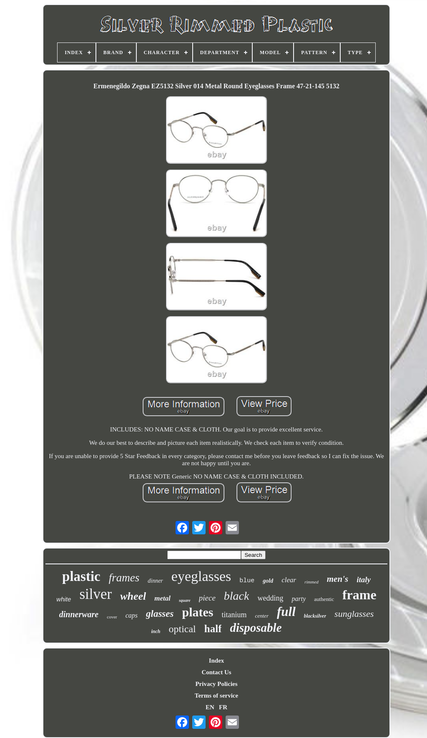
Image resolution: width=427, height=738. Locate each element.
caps (132, 615)
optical (182, 628)
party (298, 598)
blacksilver (315, 616)
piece (207, 597)
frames (124, 577)
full (286, 611)
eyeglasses (201, 576)
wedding (270, 598)
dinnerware (78, 614)
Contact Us (216, 672)
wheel (133, 596)
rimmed (311, 581)
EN (210, 707)
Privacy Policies (216, 684)
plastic (81, 576)
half (213, 628)
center (261, 616)
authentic (324, 599)
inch (155, 631)
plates (197, 612)
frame (359, 594)
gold (268, 581)
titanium (233, 615)
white (63, 599)
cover (112, 616)
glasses (159, 613)
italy (364, 579)
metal (162, 598)
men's (337, 579)
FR (223, 707)
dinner (155, 581)
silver (95, 594)
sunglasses (354, 613)
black (236, 595)
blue (246, 580)
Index (216, 660)
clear (288, 580)
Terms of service (216, 695)
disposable (255, 627)
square (185, 600)
